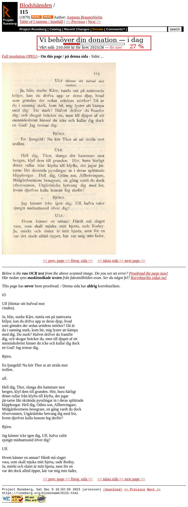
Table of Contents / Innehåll (41, 22)
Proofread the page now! (148, 273)
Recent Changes (77, 29)
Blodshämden (36, 5)
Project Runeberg (33, 29)
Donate (97, 29)
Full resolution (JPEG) (19, 56)
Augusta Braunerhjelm (84, 17)
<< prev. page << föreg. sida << (68, 261)
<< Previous (75, 22)
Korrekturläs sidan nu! (149, 278)
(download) (112, 490)
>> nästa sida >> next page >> (121, 261)
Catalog (55, 29)
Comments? (115, 29)
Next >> (94, 22)
